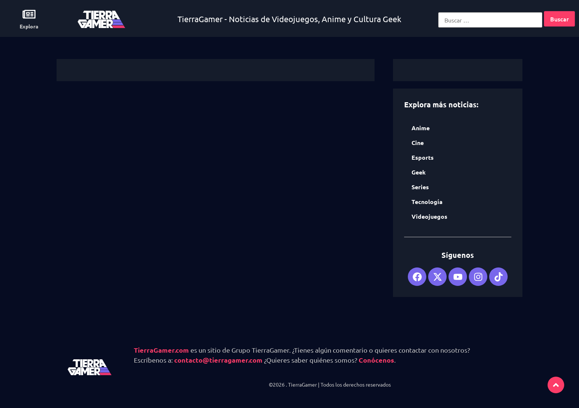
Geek (419, 172)
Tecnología (427, 201)
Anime (421, 128)
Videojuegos (429, 216)
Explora (29, 26)
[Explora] (29, 14)
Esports (423, 157)
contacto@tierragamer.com (218, 360)
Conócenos (376, 360)
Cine (418, 142)
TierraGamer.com (161, 350)
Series (420, 187)
